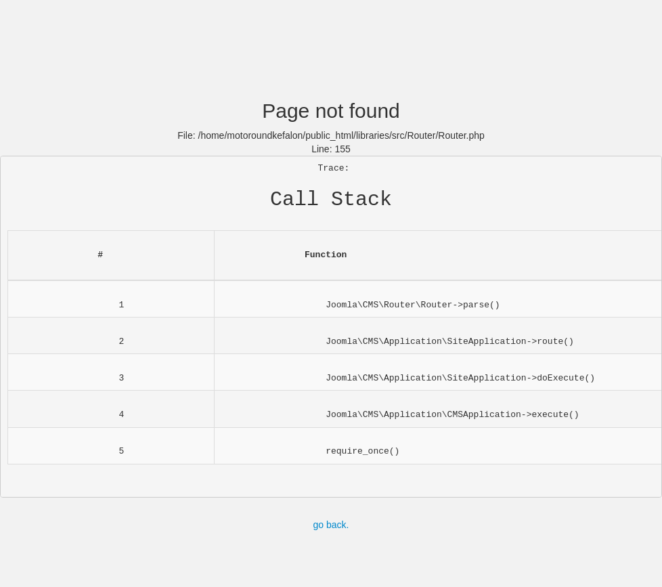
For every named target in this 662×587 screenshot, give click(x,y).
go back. (331, 524)
